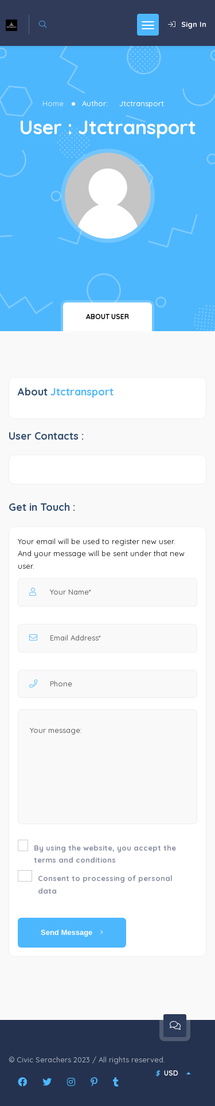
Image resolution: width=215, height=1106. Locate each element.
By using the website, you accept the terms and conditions (105, 854)
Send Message (72, 932)
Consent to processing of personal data (105, 884)
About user (107, 316)
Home (53, 103)
